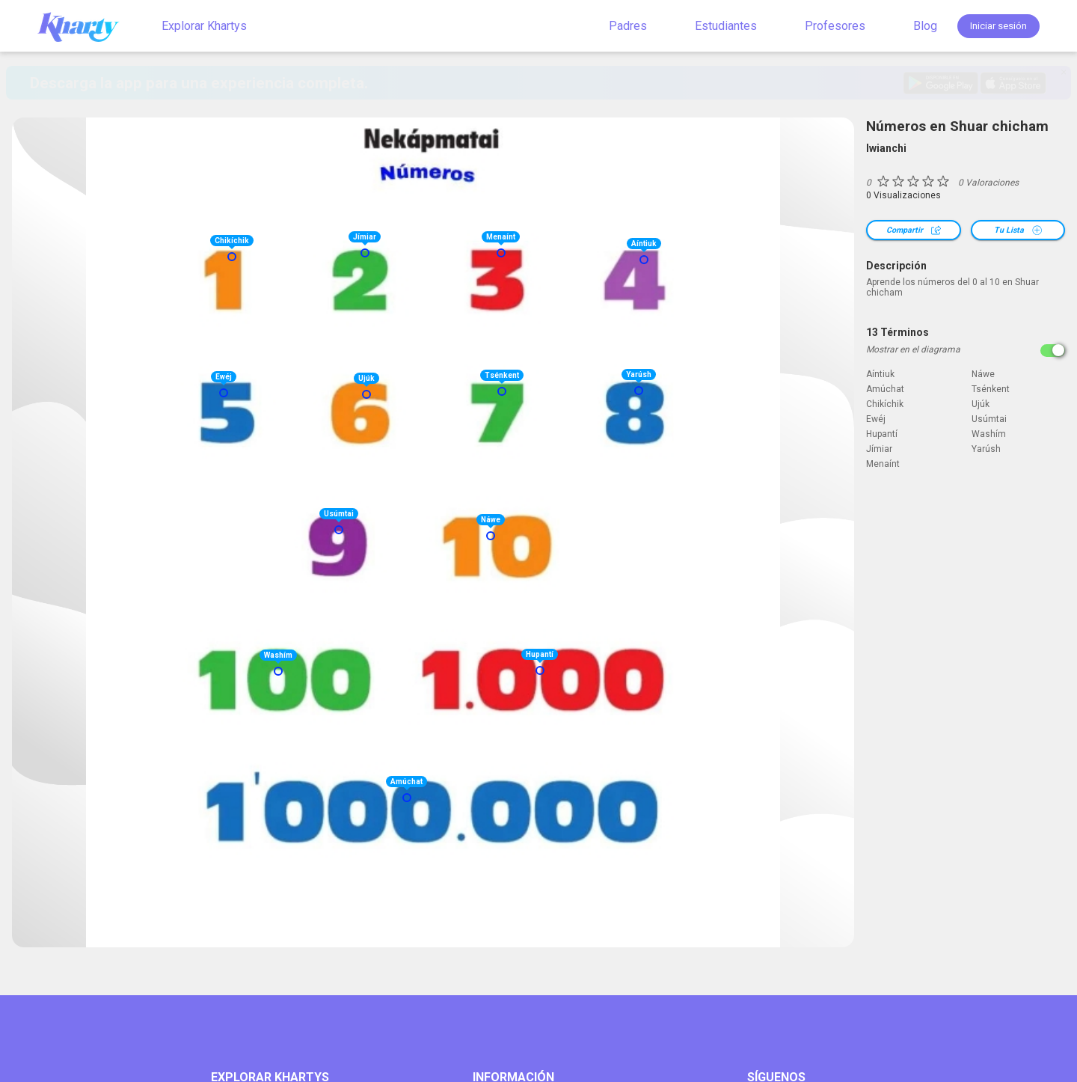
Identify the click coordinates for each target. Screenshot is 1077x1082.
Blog (925, 26)
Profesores (835, 26)
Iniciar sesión (998, 25)
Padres (628, 26)
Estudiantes (726, 26)
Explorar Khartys (204, 26)
